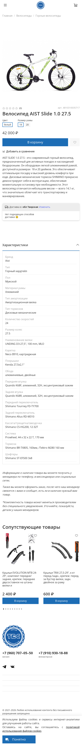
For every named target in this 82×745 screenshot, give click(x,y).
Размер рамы (25, 120)
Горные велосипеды (48, 15)
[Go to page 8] (19, 608)
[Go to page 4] (10, 608)
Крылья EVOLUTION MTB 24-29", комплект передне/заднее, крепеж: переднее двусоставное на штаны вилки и (19, 579)
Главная (7, 15)
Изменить (44, 207)
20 (27, 124)
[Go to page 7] (16, 608)
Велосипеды (24, 15)
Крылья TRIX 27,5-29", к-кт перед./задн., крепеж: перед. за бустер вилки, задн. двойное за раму (61, 577)
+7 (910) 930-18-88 (53, 653)
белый (7, 124)
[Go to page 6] (14, 608)
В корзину (20, 601)
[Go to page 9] (21, 608)
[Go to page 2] (5, 608)
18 (20, 124)
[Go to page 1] (3, 608)
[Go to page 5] (12, 608)
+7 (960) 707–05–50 (17, 653)
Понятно (19, 739)
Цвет (5, 120)
